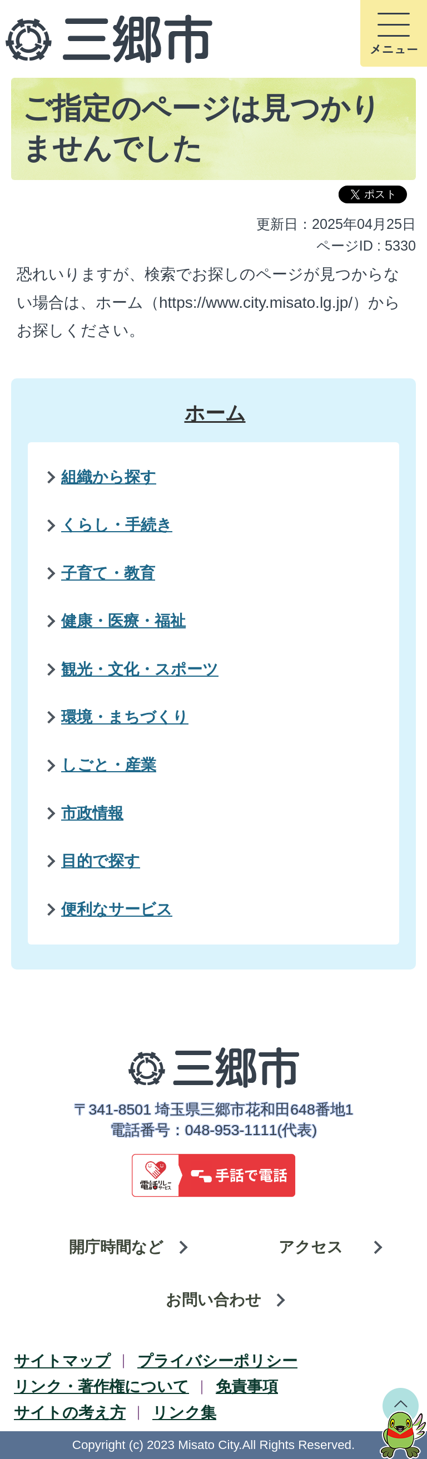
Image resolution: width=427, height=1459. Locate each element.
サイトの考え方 (70, 1412)
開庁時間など (116, 1247)
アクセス (311, 1247)
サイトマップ (62, 1361)
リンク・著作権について (101, 1386)
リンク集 (184, 1412)
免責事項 (247, 1386)
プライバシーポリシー (217, 1361)
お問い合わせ (213, 1299)
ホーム (215, 413)
